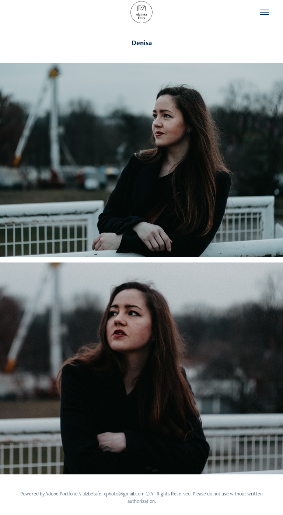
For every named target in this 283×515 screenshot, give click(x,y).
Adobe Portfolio (61, 493)
